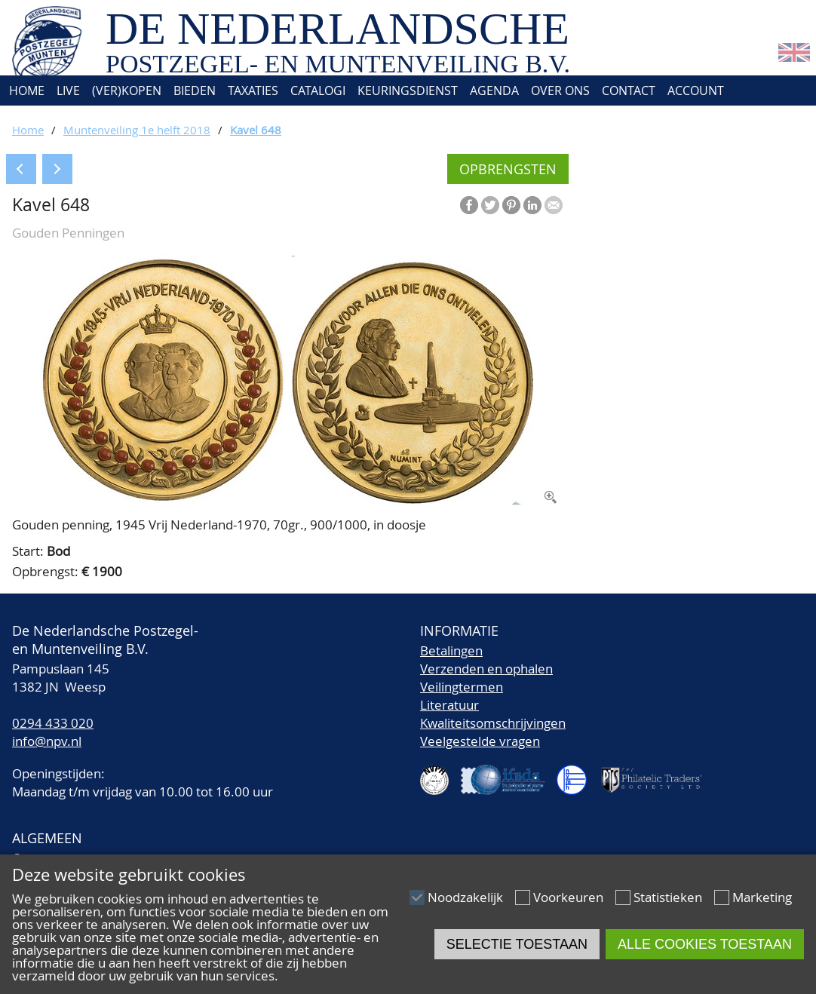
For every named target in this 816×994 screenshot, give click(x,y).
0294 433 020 (53, 723)
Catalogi (317, 90)
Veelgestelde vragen (480, 741)
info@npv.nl (46, 741)
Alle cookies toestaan (705, 944)
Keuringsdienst (407, 90)
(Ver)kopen (126, 90)
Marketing (762, 897)
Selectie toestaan (516, 944)
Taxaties (253, 90)
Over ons (560, 90)
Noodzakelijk (465, 897)
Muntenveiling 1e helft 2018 (136, 129)
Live (68, 90)
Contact (628, 90)
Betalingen (451, 650)
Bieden (194, 90)
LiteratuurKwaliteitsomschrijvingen (493, 714)
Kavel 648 (255, 129)
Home (25, 90)
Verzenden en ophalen (486, 668)
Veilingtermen (461, 686)
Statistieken (667, 897)
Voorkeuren (568, 897)
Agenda (494, 90)
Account (695, 90)
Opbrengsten (508, 169)
